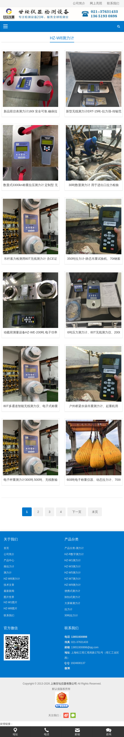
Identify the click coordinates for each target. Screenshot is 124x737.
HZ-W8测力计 (12, 578)
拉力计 (68, 609)
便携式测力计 (72, 590)
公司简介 (79, 3)
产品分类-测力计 (74, 548)
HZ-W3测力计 (73, 566)
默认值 (56, 688)
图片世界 (9, 597)
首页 (6, 548)
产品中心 (9, 560)
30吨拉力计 (71, 615)
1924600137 (78, 663)
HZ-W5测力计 (73, 572)
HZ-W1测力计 (73, 560)
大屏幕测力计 (72, 603)
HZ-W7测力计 (73, 578)
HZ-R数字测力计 (74, 554)
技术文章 (9, 584)
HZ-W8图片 (10, 608)
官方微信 (73, 715)
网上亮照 (96, 3)
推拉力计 (9, 566)
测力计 (8, 572)
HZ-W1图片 (10, 602)
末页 (95, 512)
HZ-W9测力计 (73, 584)
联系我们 (113, 3)
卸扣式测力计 (72, 597)
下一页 (76, 512)
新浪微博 (66, 715)
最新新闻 (9, 590)
